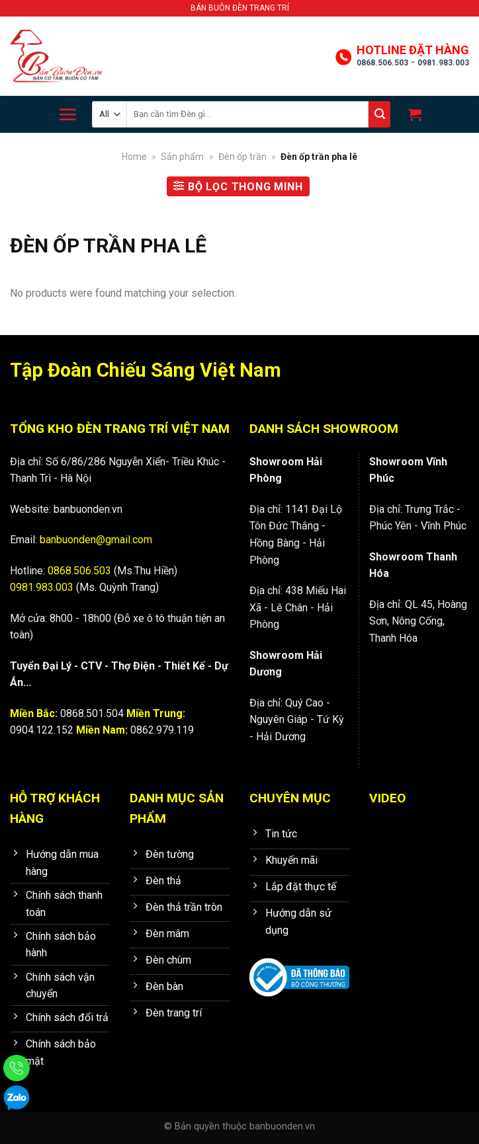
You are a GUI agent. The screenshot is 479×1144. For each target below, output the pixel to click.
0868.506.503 (382, 62)
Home (134, 156)
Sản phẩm (182, 156)
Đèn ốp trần (242, 156)
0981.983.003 (443, 62)
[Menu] (67, 114)
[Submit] (379, 114)
